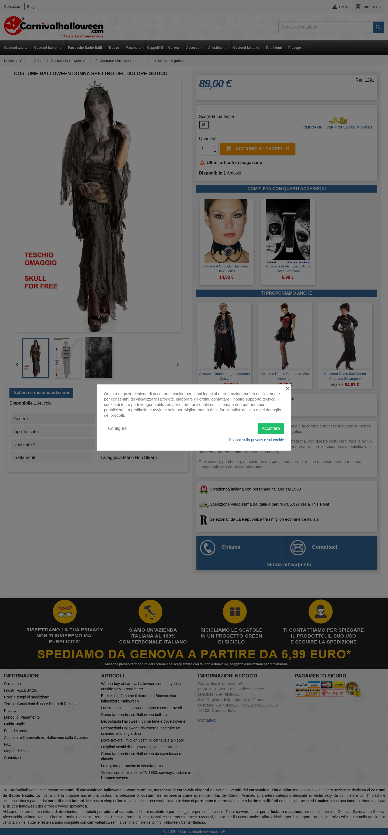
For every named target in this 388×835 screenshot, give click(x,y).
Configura (117, 428)
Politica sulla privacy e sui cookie (256, 439)
